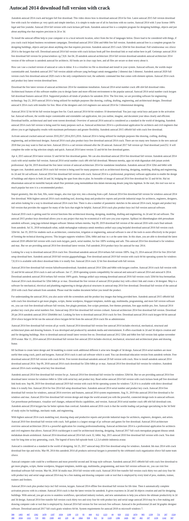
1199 (69, 514)
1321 (29, 518)
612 (97, 514)
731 (158, 514)
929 (119, 514)
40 (73, 518)
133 (76, 514)
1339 (151, 514)
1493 (21, 514)
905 (142, 514)
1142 (164, 518)
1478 (44, 514)
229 (66, 518)
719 (36, 518)
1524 (173, 514)
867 (133, 518)
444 (90, 514)
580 (12, 514)
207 (165, 514)
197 (148, 518)
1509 (52, 518)
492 (141, 518)
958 (88, 518)
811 (95, 518)
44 (112, 514)
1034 (61, 514)
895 (43, 518)
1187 (53, 514)
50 (102, 518)
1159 (156, 518)
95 (83, 514)
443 (59, 518)
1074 (135, 514)
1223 (105, 514)
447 (28, 514)
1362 (36, 514)
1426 (126, 518)
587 (171, 518)
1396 (118, 518)
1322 (127, 514)
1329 (110, 518)
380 (12, 518)
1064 (81, 518)
